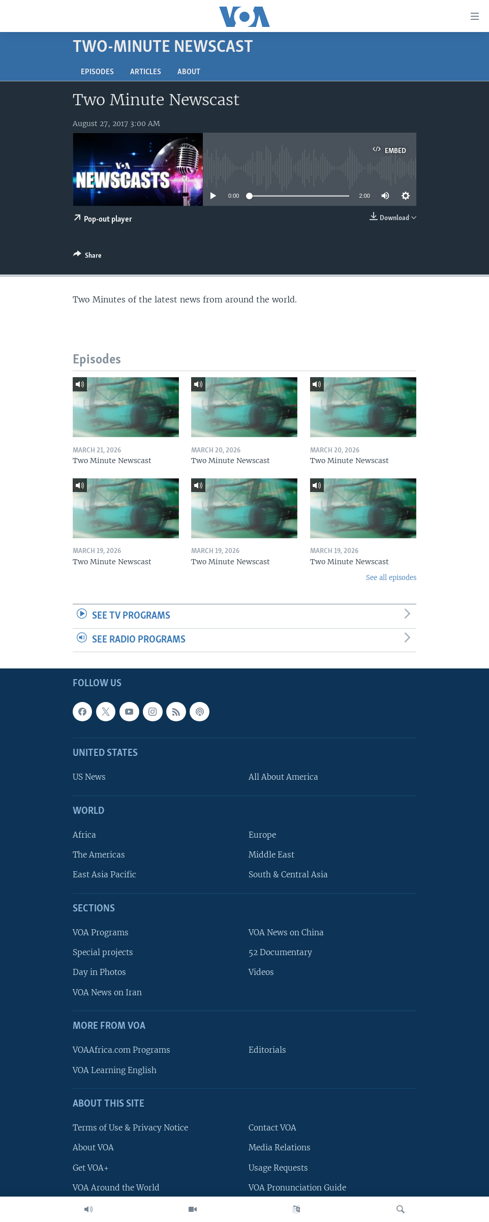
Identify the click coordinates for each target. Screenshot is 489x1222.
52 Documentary (280, 953)
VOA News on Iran (107, 992)
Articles (145, 72)
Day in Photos (99, 972)
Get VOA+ (91, 1168)
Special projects (103, 953)
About (188, 72)
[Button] (87, 257)
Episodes (97, 72)
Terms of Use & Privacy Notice (130, 1128)
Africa (84, 835)
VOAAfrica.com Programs (121, 1050)
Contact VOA (272, 1128)
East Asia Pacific (104, 875)
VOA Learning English (115, 1070)
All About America (283, 777)
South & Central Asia (288, 875)
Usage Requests (278, 1168)
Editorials (267, 1050)
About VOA (93, 1148)
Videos (261, 972)
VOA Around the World (116, 1188)
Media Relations (280, 1148)
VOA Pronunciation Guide (297, 1188)
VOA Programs (101, 932)
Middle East (271, 855)
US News (89, 777)
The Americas (99, 855)
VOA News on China (286, 932)
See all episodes (391, 577)
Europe (262, 835)
